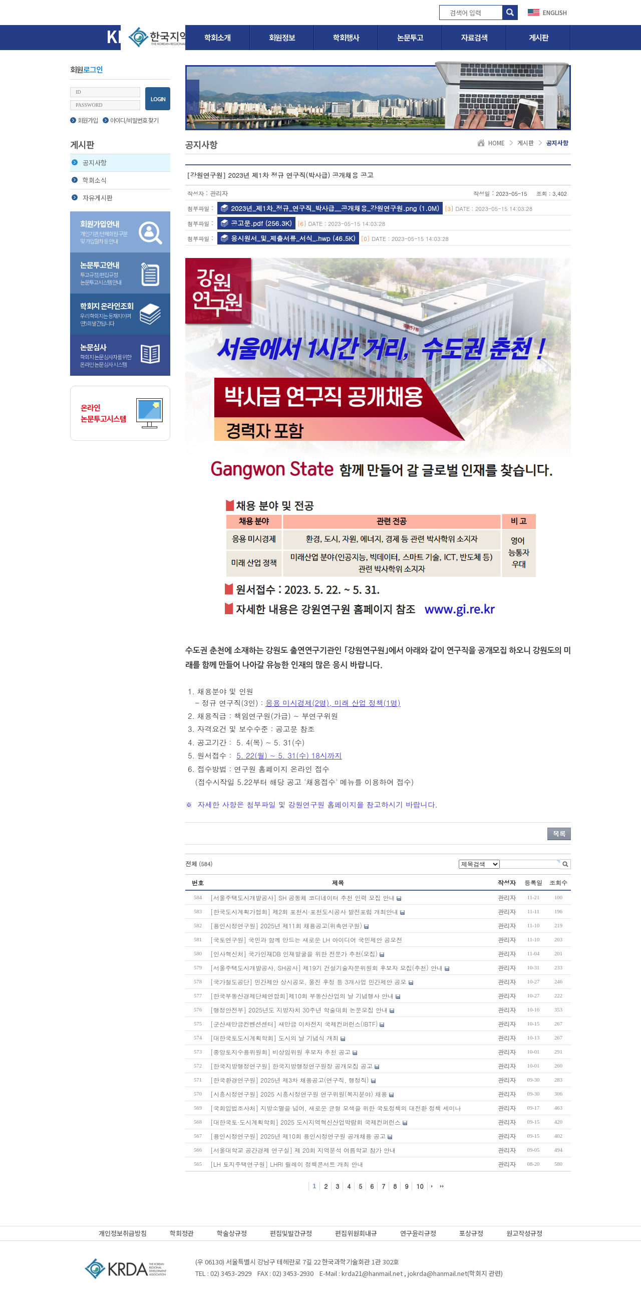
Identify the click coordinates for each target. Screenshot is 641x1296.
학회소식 (89, 180)
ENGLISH (555, 12)
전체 (199, 863)
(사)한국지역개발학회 (125, 1268)
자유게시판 (92, 197)
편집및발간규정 (291, 1233)
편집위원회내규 (356, 1233)
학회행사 (346, 37)
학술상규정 (232, 1233)
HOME (496, 142)
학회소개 (217, 37)
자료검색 (474, 37)
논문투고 (410, 37)
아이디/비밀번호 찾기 (130, 120)
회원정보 (282, 37)
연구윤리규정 (418, 1233)
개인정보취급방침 (123, 1233)
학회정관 (182, 1233)
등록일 (533, 882)
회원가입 (84, 120)
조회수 (558, 882)
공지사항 (89, 162)
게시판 (538, 37)
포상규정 (471, 1233)
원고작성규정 (524, 1233)
